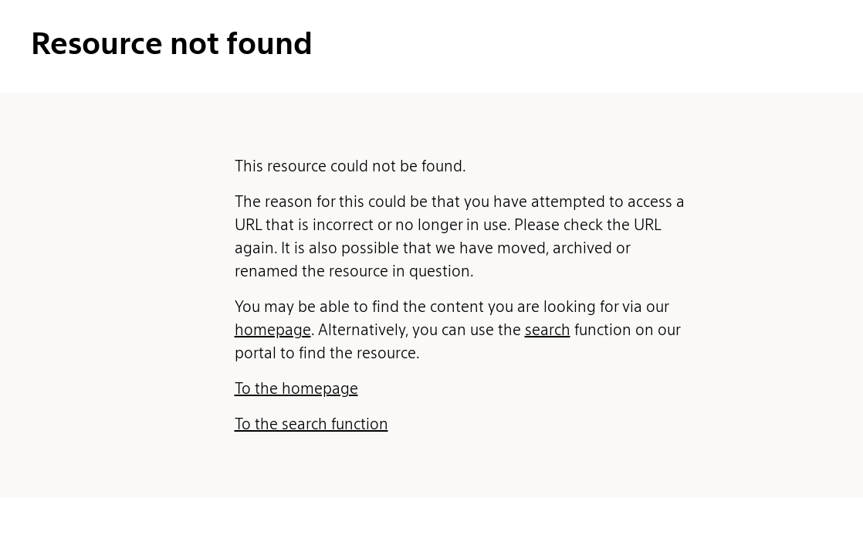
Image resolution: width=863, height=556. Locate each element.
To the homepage (296, 388)
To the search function (311, 424)
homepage (273, 329)
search (547, 329)
